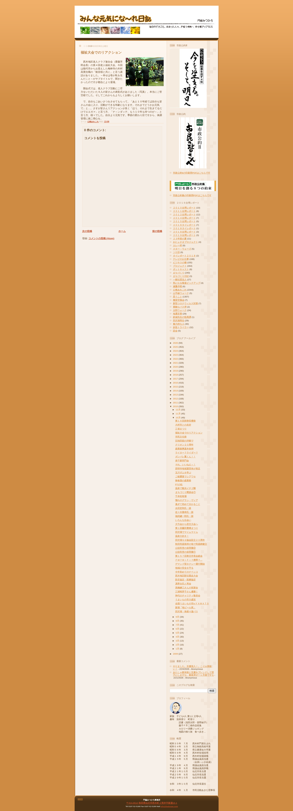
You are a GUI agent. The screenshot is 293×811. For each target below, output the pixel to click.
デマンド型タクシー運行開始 (190, 564)
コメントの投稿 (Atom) (101, 238)
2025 (176, 347)
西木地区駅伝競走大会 (186, 575)
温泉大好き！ (182, 536)
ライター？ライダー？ (186, 452)
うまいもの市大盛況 (185, 599)
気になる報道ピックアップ (186, 283)
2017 (176, 378)
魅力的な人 (178, 324)
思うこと (177, 296)
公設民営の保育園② (185, 548)
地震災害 (177, 313)
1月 (178, 648)
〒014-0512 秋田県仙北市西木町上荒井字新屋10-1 (151, 803)
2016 (176, 382)
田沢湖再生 (178, 320)
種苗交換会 (178, 300)
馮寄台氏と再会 (183, 583)
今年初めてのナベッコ (186, 572)
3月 (178, 640)
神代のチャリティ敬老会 (187, 595)
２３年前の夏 (180, 238)
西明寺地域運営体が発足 (187, 468)
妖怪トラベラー (181, 327)
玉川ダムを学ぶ (183, 472)
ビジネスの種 (180, 262)
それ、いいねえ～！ (185, 464)
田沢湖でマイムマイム (186, 532)
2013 (176, 394)
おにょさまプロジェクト (185, 242)
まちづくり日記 (181, 276)
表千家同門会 (182, 460)
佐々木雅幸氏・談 (184, 512)
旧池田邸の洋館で (184, 440)
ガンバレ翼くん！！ (185, 456)
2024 (176, 351)
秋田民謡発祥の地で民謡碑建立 (191, 544)
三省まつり (181, 428)
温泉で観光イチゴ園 (185, 488)
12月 (178, 409)
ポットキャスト (181, 269)
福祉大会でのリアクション (101, 52)
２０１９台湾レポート (184, 235)
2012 (176, 398)
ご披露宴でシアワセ (185, 476)
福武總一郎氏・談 (184, 516)
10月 (178, 417)
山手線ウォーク (181, 293)
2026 (176, 343)
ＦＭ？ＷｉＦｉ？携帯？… (188, 560)
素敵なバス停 (180, 307)
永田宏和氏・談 (183, 508)
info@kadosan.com (169, 806)
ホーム (122, 231)
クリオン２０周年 (184, 444)
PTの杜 (179, 484)
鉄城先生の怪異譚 (182, 317)
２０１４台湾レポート (184, 218)
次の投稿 (87, 231)
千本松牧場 (181, 496)
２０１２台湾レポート (184, 214)
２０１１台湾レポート (184, 211)
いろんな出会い (183, 520)
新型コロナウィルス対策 (185, 303)
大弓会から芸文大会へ (186, 524)
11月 (178, 413)
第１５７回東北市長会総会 (188, 556)
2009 (176, 654)
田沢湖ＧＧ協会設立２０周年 (190, 540)
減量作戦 (177, 286)
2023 (176, 355)
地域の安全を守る (184, 568)
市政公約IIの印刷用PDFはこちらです (191, 173)
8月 (178, 621)
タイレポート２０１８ (184, 255)
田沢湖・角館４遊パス (186, 611)
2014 (176, 390)
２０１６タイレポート (184, 225)
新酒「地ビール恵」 (185, 607)
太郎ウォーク (180, 310)
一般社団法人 (180, 279)
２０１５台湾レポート (184, 221)
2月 (178, 644)
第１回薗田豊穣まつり (186, 528)
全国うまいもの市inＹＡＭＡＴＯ (192, 603)
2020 (176, 366)
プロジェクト (180, 266)
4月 (178, 636)
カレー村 (177, 245)
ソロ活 (176, 252)
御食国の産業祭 (183, 480)
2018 (176, 374)
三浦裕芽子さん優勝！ (186, 591)
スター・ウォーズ (182, 249)
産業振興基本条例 (184, 448)
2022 (176, 359)
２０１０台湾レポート (184, 207)
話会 (175, 330)
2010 (176, 406)
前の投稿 (157, 231)
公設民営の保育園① (185, 552)
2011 (176, 402)
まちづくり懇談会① (185, 492)
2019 (176, 370)
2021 (176, 363)
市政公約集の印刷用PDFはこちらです (192, 195)
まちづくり (178, 272)
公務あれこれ (93, 122)
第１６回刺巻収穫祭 (185, 421)
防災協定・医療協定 (185, 579)
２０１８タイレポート (184, 228)
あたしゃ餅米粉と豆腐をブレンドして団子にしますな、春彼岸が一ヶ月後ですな (193, 673)
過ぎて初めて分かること (187, 504)
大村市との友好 (183, 425)
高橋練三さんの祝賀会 (186, 587)
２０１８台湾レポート (184, 232)
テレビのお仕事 (181, 259)
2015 (176, 386)
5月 (178, 632)
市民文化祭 (181, 436)
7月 (178, 625)
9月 (178, 617)
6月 (178, 628)
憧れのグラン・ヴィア (186, 500)
